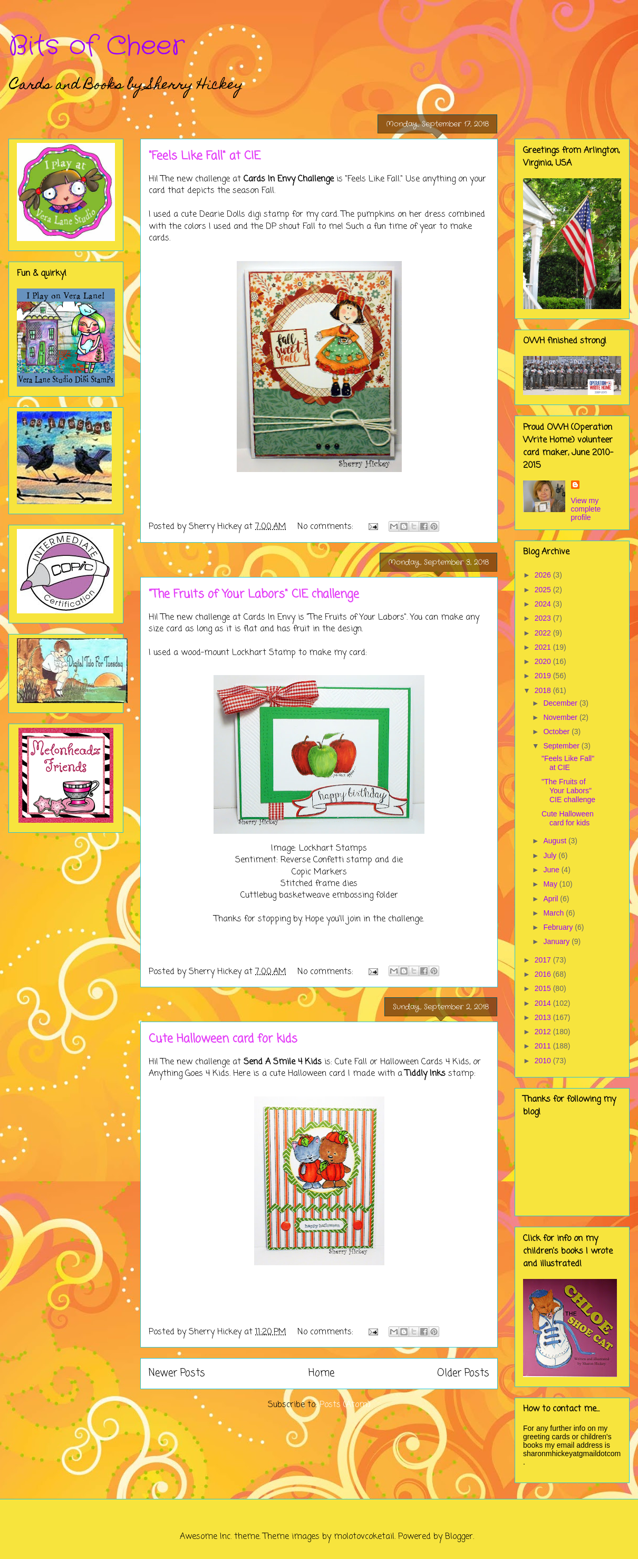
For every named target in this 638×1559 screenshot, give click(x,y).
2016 (544, 974)
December (561, 703)
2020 (544, 661)
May (551, 884)
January (557, 941)
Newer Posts (177, 1373)
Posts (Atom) (345, 1405)
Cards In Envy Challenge (289, 179)
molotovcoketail (364, 1537)
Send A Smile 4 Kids (283, 1062)
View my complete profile (586, 509)
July (550, 855)
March (554, 913)
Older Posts (463, 1373)
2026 (544, 575)
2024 (544, 604)
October (557, 731)
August (555, 840)
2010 (544, 1060)
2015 (544, 988)
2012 (544, 1031)
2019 (544, 675)
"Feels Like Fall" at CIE (204, 156)
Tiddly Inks (425, 1073)
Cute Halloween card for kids (223, 1039)
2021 (544, 647)
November (561, 717)
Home (321, 1373)
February (559, 927)
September (562, 746)
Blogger (459, 1537)
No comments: (326, 527)
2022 (544, 633)
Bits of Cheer (96, 46)
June (552, 869)
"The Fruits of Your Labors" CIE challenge (254, 594)
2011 (544, 1046)
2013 (544, 1017)
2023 (544, 618)
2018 (544, 690)
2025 (544, 589)
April (551, 898)
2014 (544, 1003)
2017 (544, 960)
